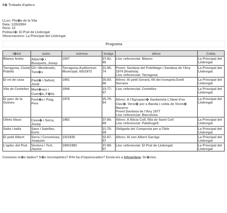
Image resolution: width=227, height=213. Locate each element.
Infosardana (132, 157)
